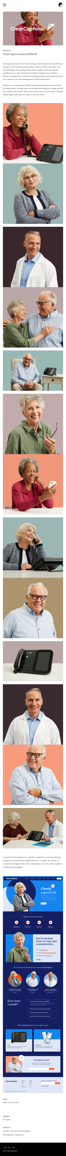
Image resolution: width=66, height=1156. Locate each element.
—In (8, 1148)
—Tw (12, 1148)
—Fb (4, 1148)
